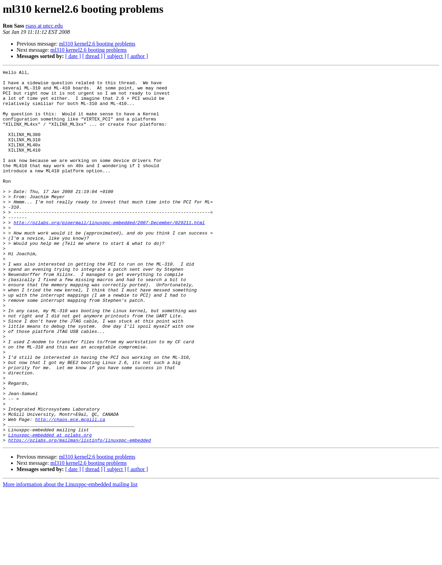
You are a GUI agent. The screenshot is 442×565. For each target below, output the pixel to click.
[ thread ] (92, 56)
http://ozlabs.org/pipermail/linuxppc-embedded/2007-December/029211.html (109, 253)
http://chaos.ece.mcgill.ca (70, 490)
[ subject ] (115, 56)
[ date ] (73, 56)
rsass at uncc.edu (44, 26)
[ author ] (137, 56)
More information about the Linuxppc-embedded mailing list (70, 559)
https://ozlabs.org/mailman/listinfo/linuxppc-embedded (79, 514)
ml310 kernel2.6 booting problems (97, 44)
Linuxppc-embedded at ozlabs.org (50, 508)
